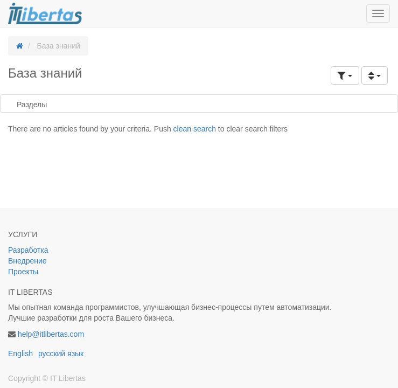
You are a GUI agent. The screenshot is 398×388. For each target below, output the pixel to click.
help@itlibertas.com (51, 334)
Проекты (23, 271)
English (20, 353)
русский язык (60, 353)
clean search (194, 128)
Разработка (29, 250)
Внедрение (27, 261)
